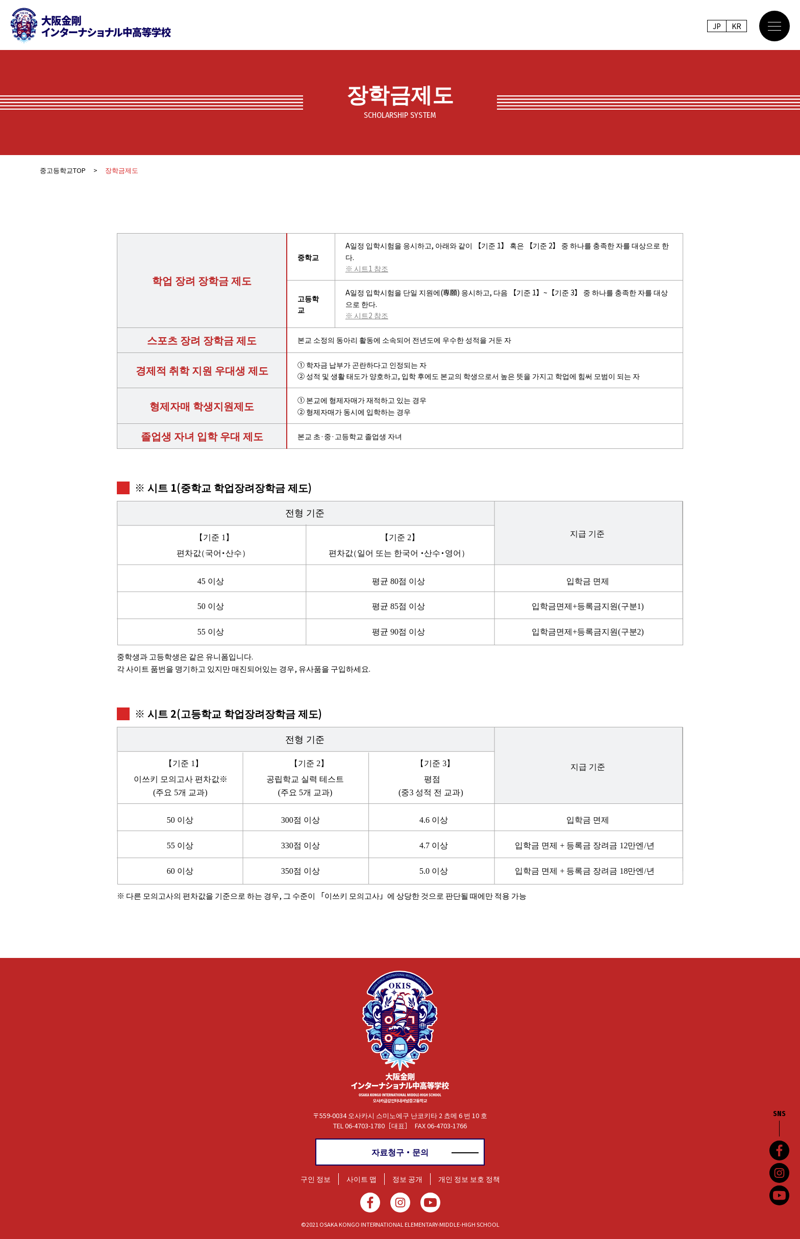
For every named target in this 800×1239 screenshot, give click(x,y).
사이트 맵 (361, 1179)
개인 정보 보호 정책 (469, 1179)
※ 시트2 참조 (366, 315)
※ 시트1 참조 (366, 268)
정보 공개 (407, 1179)
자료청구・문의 (400, 1152)
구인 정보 (316, 1179)
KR (736, 26)
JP (717, 26)
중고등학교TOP (63, 170)
